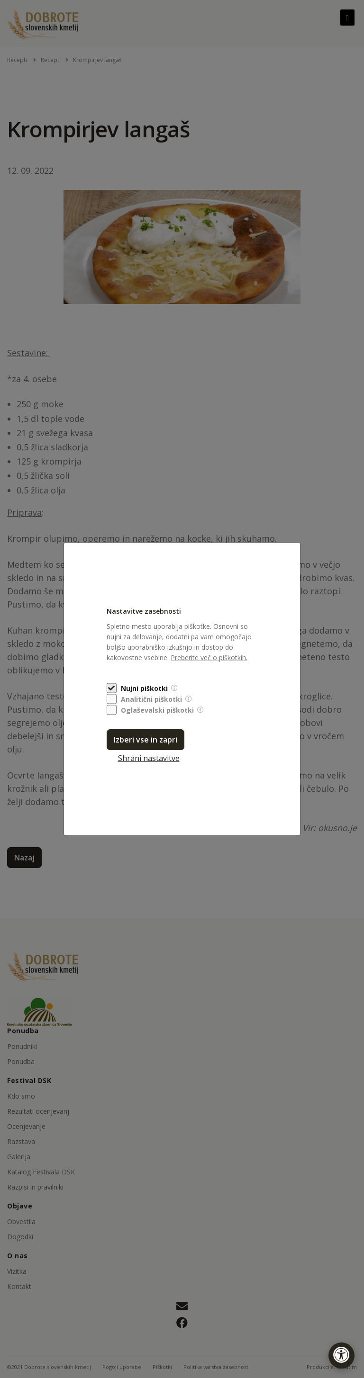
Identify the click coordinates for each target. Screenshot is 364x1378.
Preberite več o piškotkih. (209, 657)
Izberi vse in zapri (145, 739)
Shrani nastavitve (149, 758)
